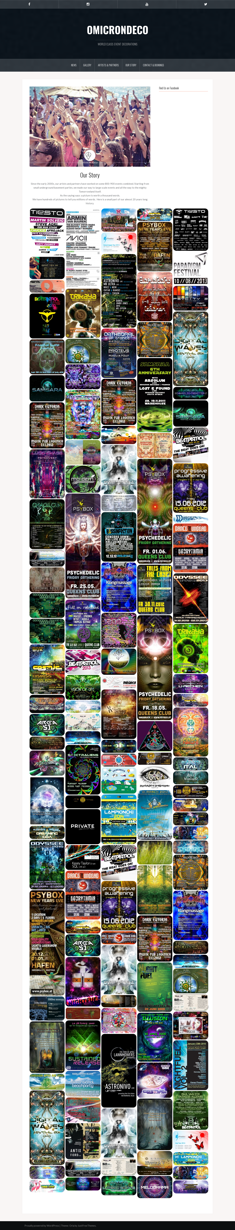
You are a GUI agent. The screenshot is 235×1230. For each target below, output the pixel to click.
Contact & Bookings (153, 65)
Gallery (87, 65)
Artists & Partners (108, 65)
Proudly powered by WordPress (41, 1225)
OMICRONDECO (117, 29)
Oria (71, 1225)
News (74, 65)
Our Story (130, 65)
